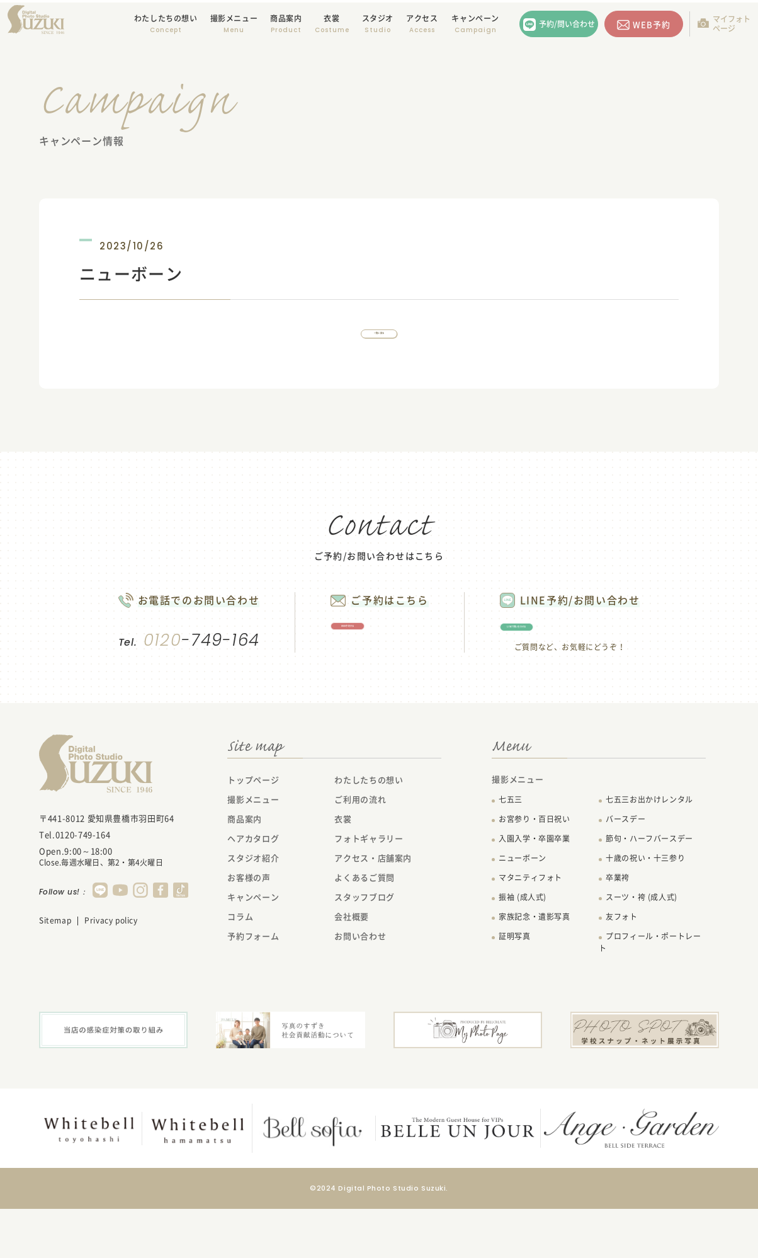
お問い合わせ (360, 987)
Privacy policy (110, 971)
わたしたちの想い (166, 18)
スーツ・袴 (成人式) (641, 948)
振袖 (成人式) (522, 948)
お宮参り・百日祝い (534, 870)
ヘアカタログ (253, 889)
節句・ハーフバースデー (649, 889)
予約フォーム (253, 987)
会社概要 (351, 967)
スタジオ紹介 (253, 909)
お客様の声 (248, 928)
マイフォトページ (731, 23)
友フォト (621, 967)
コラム (240, 967)
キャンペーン (475, 18)
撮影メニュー (253, 850)
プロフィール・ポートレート (650, 993)
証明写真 (514, 987)
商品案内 (286, 18)
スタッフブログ (364, 948)
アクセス (422, 18)
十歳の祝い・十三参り (645, 909)
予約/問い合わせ (567, 24)
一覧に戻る (379, 347)
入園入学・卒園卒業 (534, 889)
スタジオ (377, 18)
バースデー (625, 870)
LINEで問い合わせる (596, 666)
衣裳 (331, 18)
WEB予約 (651, 24)
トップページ (253, 831)
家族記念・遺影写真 (534, 967)
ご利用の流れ (360, 850)
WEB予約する (374, 665)
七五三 (511, 850)
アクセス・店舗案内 (373, 909)
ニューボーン (522, 909)
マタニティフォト (530, 928)
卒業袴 (618, 928)
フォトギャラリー (368, 889)
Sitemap (55, 971)
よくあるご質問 (364, 928)
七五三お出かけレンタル (649, 850)
